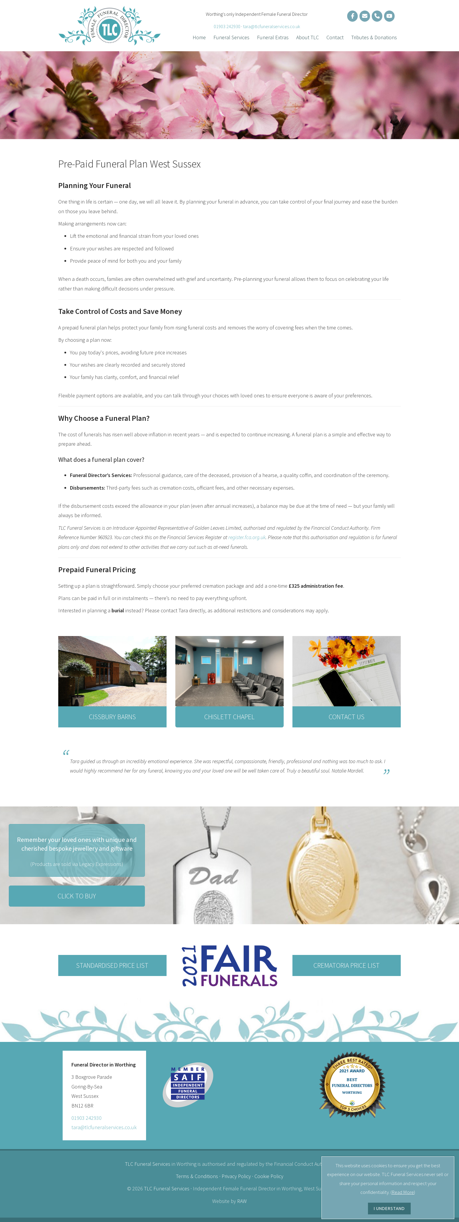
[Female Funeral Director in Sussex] (364, 16)
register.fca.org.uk (247, 537)
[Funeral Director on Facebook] (352, 16)
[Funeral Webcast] (389, 16)
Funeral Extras (273, 37)
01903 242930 (227, 26)
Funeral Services (231, 37)
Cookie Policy (268, 1176)
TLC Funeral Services (147, 1164)
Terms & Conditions (197, 1176)
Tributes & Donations (374, 37)
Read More (403, 1192)
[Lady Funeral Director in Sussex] (377, 16)
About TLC (307, 37)
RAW (242, 1201)
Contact (335, 37)
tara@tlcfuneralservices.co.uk (271, 26)
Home (199, 37)
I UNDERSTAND (389, 1208)
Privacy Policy (236, 1176)
